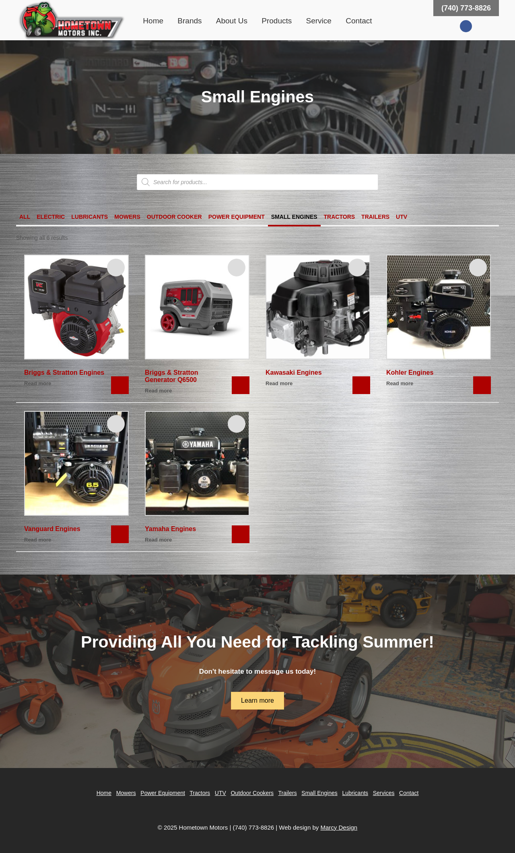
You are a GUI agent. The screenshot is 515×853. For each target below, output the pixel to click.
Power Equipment (236, 217)
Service (319, 21)
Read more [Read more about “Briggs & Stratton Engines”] (37, 383)
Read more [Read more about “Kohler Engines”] (399, 383)
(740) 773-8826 (466, 8)
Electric (51, 217)
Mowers (127, 217)
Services (384, 793)
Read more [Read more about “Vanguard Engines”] (37, 539)
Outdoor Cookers (252, 793)
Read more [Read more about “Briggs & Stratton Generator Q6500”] (158, 390)
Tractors (339, 217)
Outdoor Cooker (174, 217)
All (24, 217)
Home (153, 21)
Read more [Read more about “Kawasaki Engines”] (279, 383)
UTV (401, 217)
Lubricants (89, 217)
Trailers (375, 217)
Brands (189, 21)
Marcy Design (338, 827)
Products (277, 21)
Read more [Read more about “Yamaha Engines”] (158, 539)
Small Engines (294, 217)
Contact (359, 21)
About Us (231, 21)
